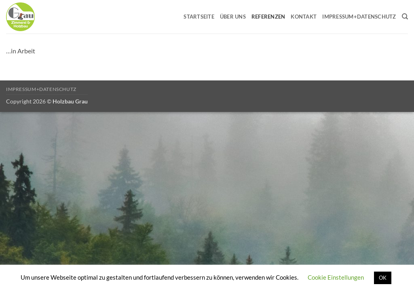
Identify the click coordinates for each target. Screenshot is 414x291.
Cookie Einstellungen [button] (336, 277)
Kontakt (304, 16)
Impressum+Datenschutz (359, 16)
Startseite (199, 16)
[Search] (405, 16)
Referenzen (268, 16)
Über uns (233, 16)
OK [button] (383, 277)
